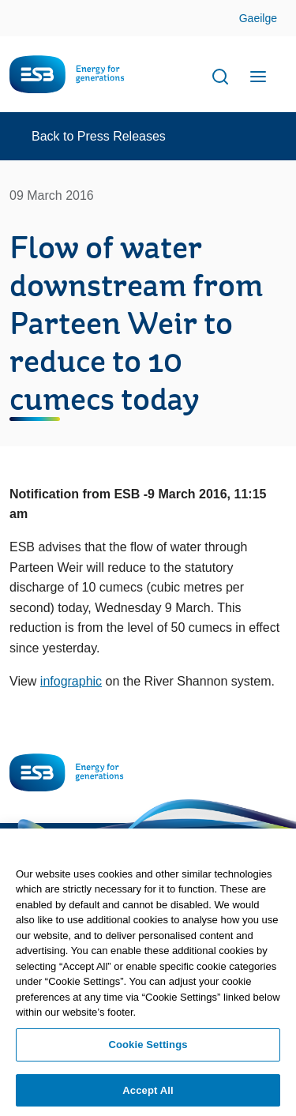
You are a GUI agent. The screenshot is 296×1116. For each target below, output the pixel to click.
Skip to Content (271, 19)
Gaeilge (258, 18)
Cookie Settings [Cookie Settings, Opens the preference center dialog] (147, 1049)
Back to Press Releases (99, 136)
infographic (71, 681)
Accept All (147, 1095)
